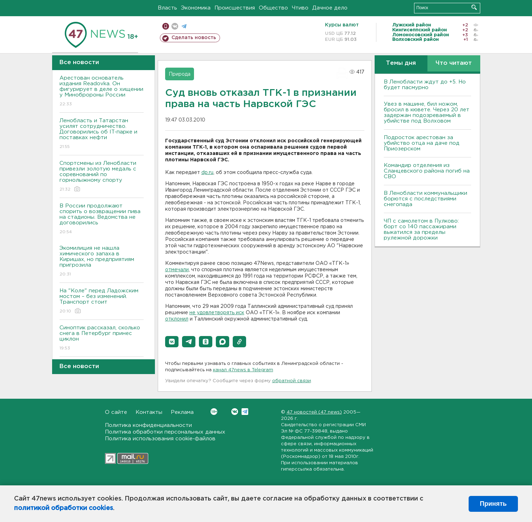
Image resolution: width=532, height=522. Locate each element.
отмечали (177, 270)
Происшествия (234, 8)
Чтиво (300, 8)
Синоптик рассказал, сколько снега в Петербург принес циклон (102, 338)
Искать (474, 7)
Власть (167, 8)
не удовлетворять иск (216, 313)
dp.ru (207, 172)
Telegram (245, 411)
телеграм (184, 26)
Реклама (182, 412)
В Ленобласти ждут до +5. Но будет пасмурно (425, 85)
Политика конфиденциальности (148, 425)
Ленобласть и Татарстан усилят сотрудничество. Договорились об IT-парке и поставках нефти (102, 134)
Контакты (149, 412)
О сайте (116, 412)
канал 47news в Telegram (243, 370)
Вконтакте (214, 411)
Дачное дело (330, 8)
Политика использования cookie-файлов (160, 438)
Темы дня (401, 63)
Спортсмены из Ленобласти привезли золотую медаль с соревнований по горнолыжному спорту (102, 176)
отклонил (176, 319)
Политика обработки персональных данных (165, 432)
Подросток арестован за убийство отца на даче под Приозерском (421, 143)
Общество (273, 8)
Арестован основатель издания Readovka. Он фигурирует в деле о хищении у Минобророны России (102, 91)
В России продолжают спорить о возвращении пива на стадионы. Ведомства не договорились (102, 219)
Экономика (196, 8)
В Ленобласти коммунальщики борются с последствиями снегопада (425, 199)
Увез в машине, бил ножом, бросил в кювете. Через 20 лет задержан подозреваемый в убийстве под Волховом (426, 112)
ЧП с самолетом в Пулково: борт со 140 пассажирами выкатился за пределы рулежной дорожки (421, 229)
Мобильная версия (165, 26)
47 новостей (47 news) (314, 412)
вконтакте (174, 26)
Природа (179, 74)
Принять (493, 503)
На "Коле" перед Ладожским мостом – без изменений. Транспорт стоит (102, 301)
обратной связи (291, 381)
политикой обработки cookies (63, 508)
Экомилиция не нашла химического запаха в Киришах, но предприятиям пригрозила (102, 261)
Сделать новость (193, 38)
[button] (172, 341)
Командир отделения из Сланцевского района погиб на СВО (427, 171)
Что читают (454, 63)
